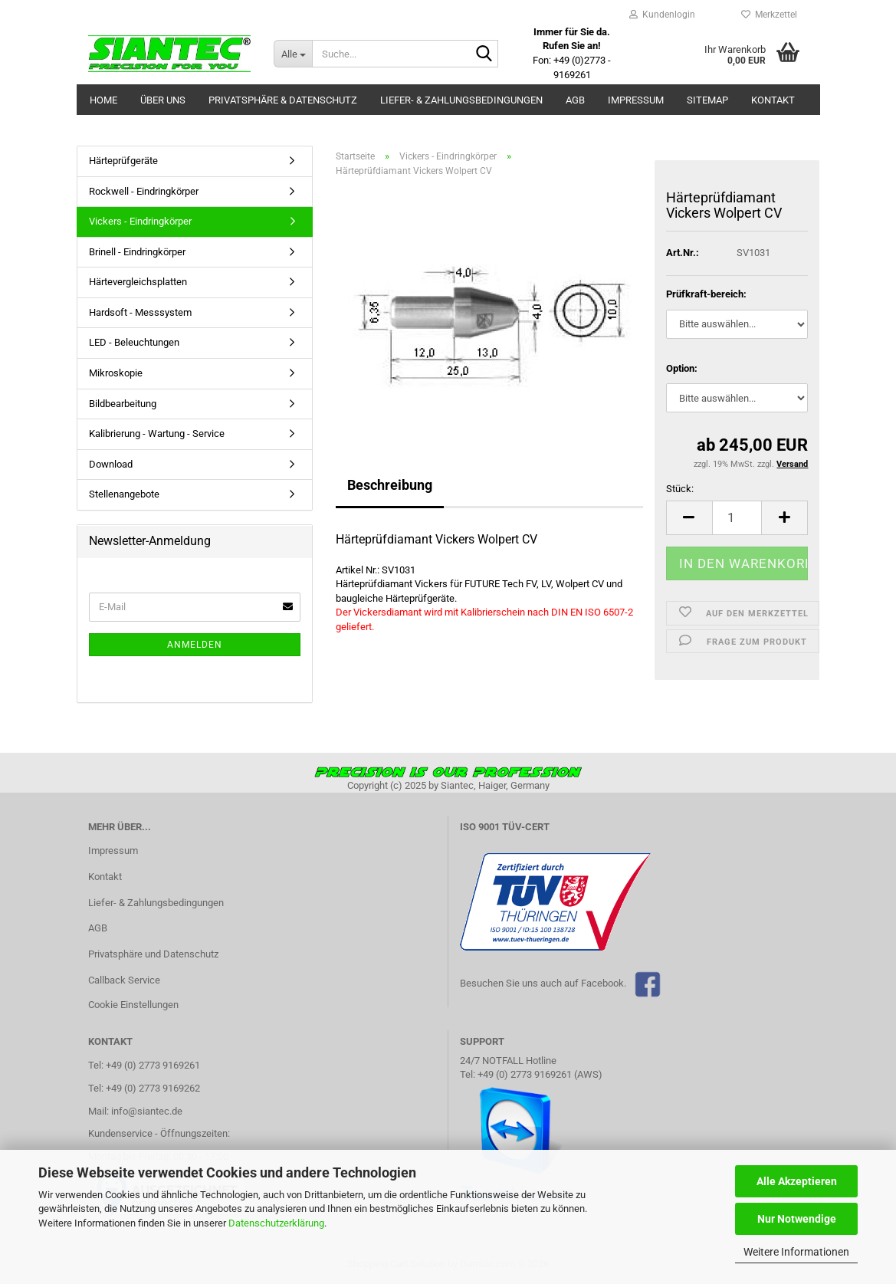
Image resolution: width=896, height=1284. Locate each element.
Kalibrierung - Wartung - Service (157, 433)
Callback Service (124, 980)
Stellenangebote (124, 494)
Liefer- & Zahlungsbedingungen (461, 100)
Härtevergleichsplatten (138, 281)
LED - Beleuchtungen (134, 342)
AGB (575, 100)
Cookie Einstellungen (133, 1004)
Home (103, 100)
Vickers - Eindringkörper (140, 221)
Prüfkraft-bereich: (706, 294)
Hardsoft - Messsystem (140, 312)
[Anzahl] (737, 518)
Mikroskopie (116, 373)
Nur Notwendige (796, 1219)
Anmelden (194, 644)
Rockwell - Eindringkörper (144, 191)
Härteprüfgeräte (123, 160)
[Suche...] (293, 53)
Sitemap (707, 100)
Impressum (636, 100)
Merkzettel (769, 14)
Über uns (162, 100)
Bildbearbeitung (122, 403)
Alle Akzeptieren (797, 1181)
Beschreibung (389, 485)
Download (111, 464)
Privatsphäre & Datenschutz (282, 100)
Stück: (680, 488)
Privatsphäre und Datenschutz (153, 954)
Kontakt (773, 100)
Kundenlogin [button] (662, 14)
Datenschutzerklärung (276, 1223)
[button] (689, 518)
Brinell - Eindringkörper (137, 252)
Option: (681, 368)
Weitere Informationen (796, 1252)
